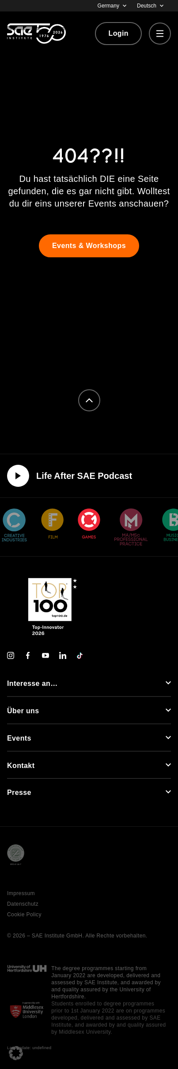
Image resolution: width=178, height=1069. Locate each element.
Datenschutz (22, 904)
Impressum (21, 893)
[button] (16, 1053)
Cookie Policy (24, 914)
